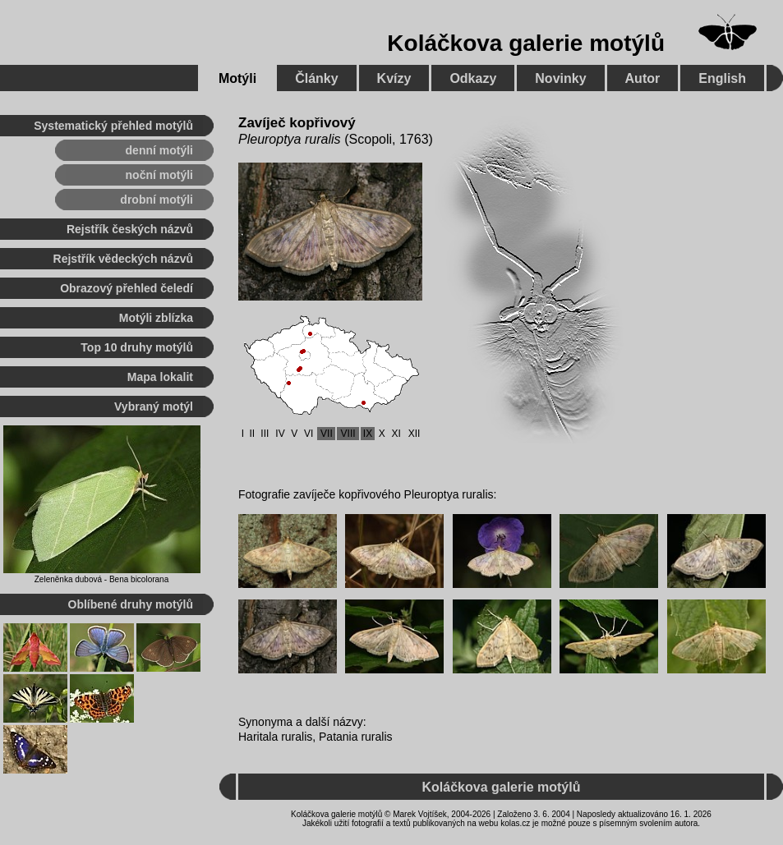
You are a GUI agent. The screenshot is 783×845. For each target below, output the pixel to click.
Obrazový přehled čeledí (126, 288)
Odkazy (472, 78)
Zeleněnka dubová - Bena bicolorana (101, 579)
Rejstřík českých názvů (130, 229)
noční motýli (159, 174)
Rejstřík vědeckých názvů (123, 258)
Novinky (560, 78)
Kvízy (394, 78)
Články (316, 78)
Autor (643, 78)
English (722, 78)
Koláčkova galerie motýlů (526, 43)
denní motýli (159, 150)
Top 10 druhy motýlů (137, 347)
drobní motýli (156, 199)
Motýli (237, 78)
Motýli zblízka (156, 317)
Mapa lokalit (160, 376)
